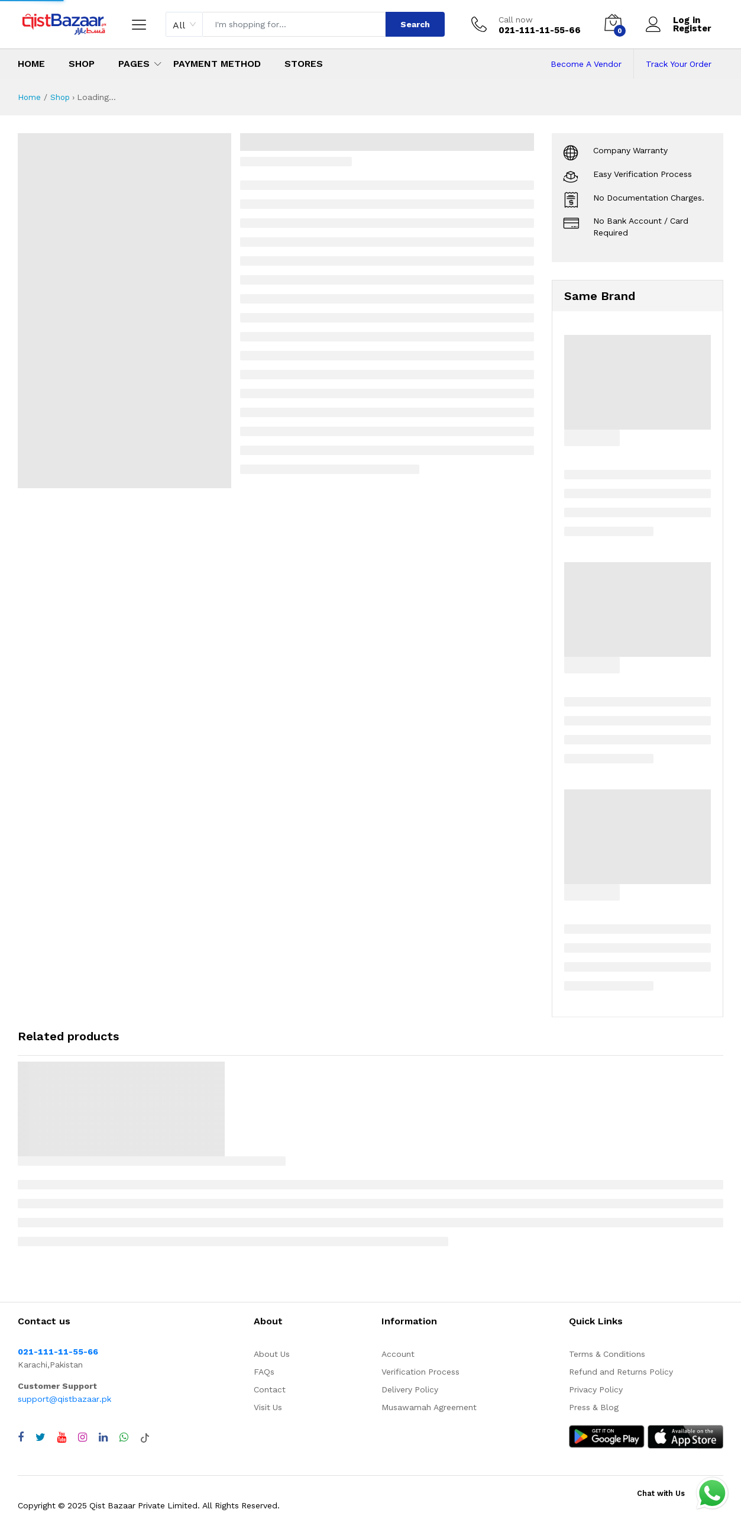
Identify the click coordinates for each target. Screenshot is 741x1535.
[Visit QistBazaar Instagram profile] (82, 1437)
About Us (272, 1354)
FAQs (264, 1371)
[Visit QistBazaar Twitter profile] (40, 1437)
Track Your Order (678, 64)
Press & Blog (594, 1407)
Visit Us (268, 1407)
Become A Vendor (586, 64)
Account (398, 1354)
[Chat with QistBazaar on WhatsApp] (123, 1437)
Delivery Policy (409, 1389)
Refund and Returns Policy (621, 1371)
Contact (270, 1389)
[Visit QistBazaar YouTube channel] (61, 1437)
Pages (134, 63)
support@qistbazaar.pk (64, 1399)
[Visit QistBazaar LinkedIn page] (103, 1437)
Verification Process (420, 1371)
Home (31, 63)
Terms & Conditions (607, 1354)
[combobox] (184, 24)
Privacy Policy (596, 1389)
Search (415, 24)
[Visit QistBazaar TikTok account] (145, 1437)
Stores (303, 63)
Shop (82, 63)
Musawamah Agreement (429, 1407)
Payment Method (217, 63)
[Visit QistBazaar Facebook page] (21, 1437)
